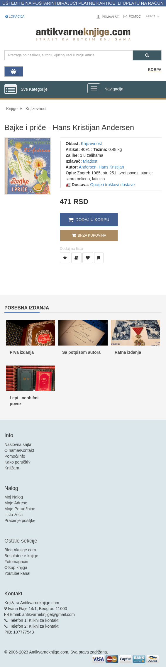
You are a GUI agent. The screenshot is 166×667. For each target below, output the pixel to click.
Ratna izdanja (128, 352)
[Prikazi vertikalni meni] (10, 89)
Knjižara (11, 468)
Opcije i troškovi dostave (112, 184)
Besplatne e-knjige (21, 555)
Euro (152, 16)
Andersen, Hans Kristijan (101, 167)
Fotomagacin (16, 561)
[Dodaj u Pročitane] (99, 257)
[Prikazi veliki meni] (93, 88)
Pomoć (135, 16)
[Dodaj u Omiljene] (87, 257)
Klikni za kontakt (43, 620)
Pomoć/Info (14, 456)
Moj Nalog (13, 497)
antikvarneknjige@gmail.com (48, 614)
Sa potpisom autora (81, 352)
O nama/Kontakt (19, 450)
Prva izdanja (22, 352)
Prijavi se (110, 16)
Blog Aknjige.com (20, 550)
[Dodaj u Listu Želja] (65, 257)
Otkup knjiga (15, 567)
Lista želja (13, 514)
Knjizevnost (36, 108)
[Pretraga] (147, 55)
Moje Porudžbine (19, 508)
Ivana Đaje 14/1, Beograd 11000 (37, 608)
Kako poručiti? (17, 462)
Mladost (90, 161)
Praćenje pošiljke (19, 520)
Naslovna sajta (17, 444)
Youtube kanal (17, 573)
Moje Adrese (15, 503)
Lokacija (14, 16)
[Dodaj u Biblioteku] (76, 257)
